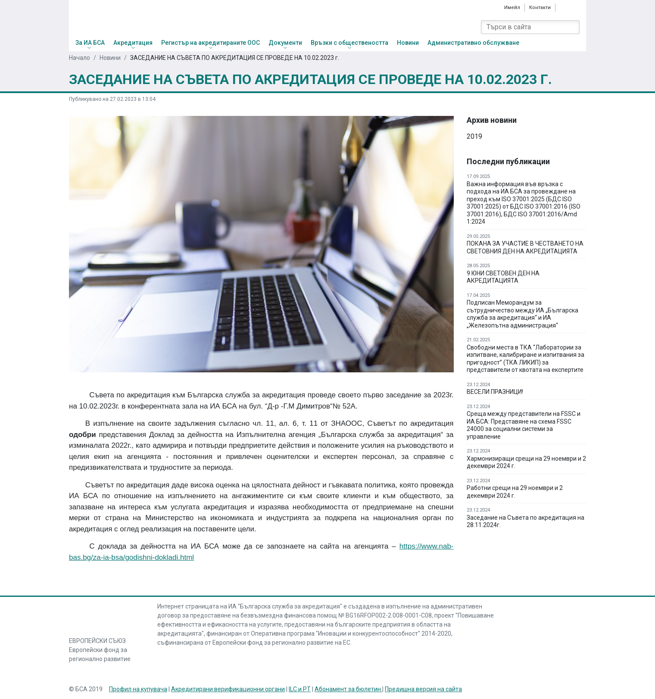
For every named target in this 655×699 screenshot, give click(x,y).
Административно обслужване (473, 42)
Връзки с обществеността (349, 42)
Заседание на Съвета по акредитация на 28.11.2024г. (525, 521)
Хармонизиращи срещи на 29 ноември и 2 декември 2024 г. (526, 462)
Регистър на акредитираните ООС (210, 42)
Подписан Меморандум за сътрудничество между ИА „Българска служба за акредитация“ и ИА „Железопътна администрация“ (522, 314)
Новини (408, 42)
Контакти (540, 7)
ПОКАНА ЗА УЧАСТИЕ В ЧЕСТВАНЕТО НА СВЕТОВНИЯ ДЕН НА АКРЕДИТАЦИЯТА (525, 247)
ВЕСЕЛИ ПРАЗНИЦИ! (495, 391)
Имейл (512, 7)
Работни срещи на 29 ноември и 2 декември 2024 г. (515, 491)
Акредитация (133, 42)
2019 (474, 136)
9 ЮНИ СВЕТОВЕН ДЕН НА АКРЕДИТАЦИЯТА (503, 277)
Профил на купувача (138, 689)
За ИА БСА (90, 42)
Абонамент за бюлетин (348, 689)
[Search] (573, 27)
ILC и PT (300, 689)
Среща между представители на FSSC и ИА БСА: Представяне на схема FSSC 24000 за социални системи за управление (523, 425)
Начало (79, 57)
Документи (285, 42)
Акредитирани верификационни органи (228, 689)
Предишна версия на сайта (423, 689)
